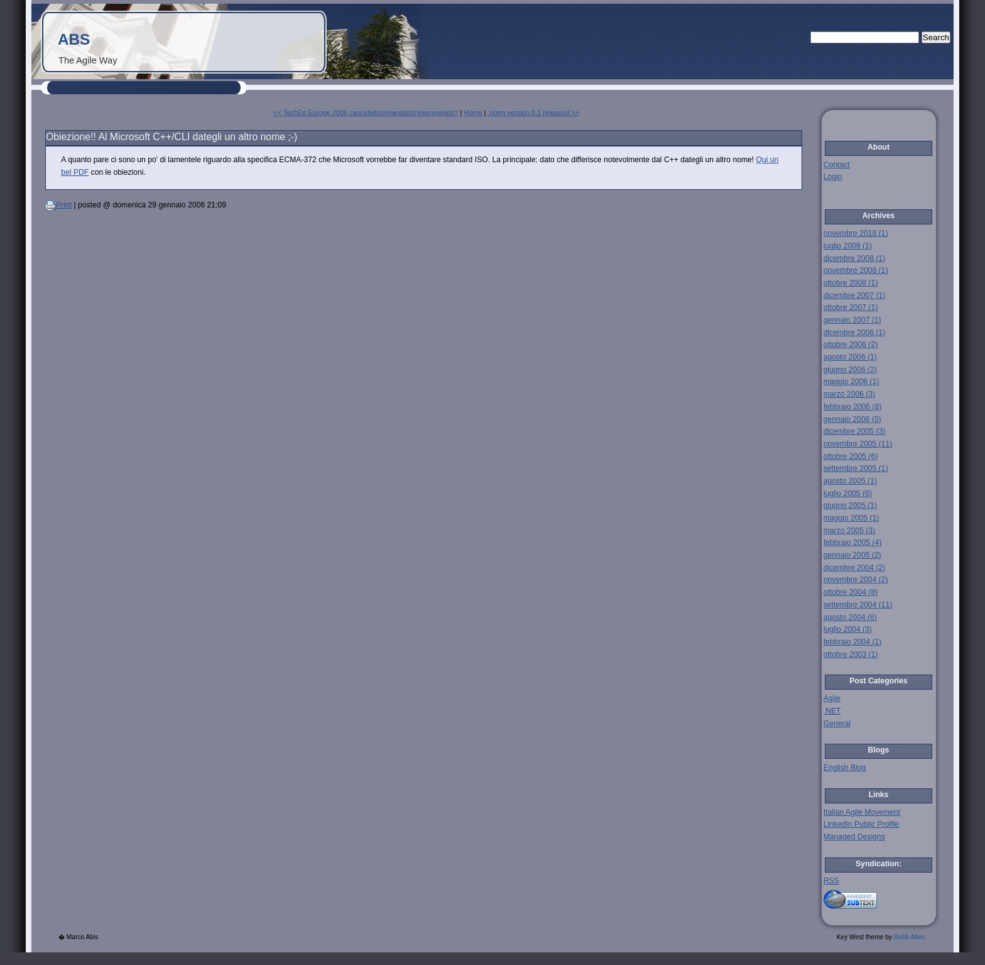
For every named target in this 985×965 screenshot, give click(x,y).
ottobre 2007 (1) (851, 307)
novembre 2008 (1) (856, 270)
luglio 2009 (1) (848, 245)
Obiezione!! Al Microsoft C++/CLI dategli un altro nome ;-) (171, 136)
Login (833, 176)
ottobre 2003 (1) (851, 654)
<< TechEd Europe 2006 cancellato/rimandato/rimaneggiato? (365, 112)
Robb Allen (909, 937)
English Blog (845, 767)
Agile (832, 698)
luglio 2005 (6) (848, 493)
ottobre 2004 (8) (851, 592)
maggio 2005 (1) (851, 518)
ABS (74, 39)
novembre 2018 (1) (856, 233)
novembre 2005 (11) (858, 443)
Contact (837, 164)
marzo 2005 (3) (849, 530)
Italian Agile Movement (862, 812)
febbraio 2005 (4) (853, 542)
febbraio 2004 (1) (853, 641)
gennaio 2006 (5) (852, 419)
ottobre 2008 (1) (851, 282)
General (837, 723)
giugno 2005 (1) (850, 505)
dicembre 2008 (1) (855, 258)
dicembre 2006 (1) (855, 332)
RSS (831, 880)
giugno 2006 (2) (850, 369)
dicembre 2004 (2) (855, 567)
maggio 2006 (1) (851, 381)
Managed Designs (854, 836)
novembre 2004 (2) (856, 579)
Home (473, 112)
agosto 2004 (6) (850, 617)
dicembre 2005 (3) (855, 431)
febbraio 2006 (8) (853, 406)
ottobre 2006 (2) (851, 344)
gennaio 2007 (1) (852, 320)
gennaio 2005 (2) (852, 555)
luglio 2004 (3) (848, 629)
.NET (832, 711)
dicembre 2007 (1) (855, 295)
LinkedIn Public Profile (861, 824)
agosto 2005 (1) (850, 481)
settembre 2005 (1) (856, 468)
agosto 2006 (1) (850, 357)
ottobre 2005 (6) (851, 456)
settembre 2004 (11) (858, 604)
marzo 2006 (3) (849, 394)
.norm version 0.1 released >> (533, 112)
